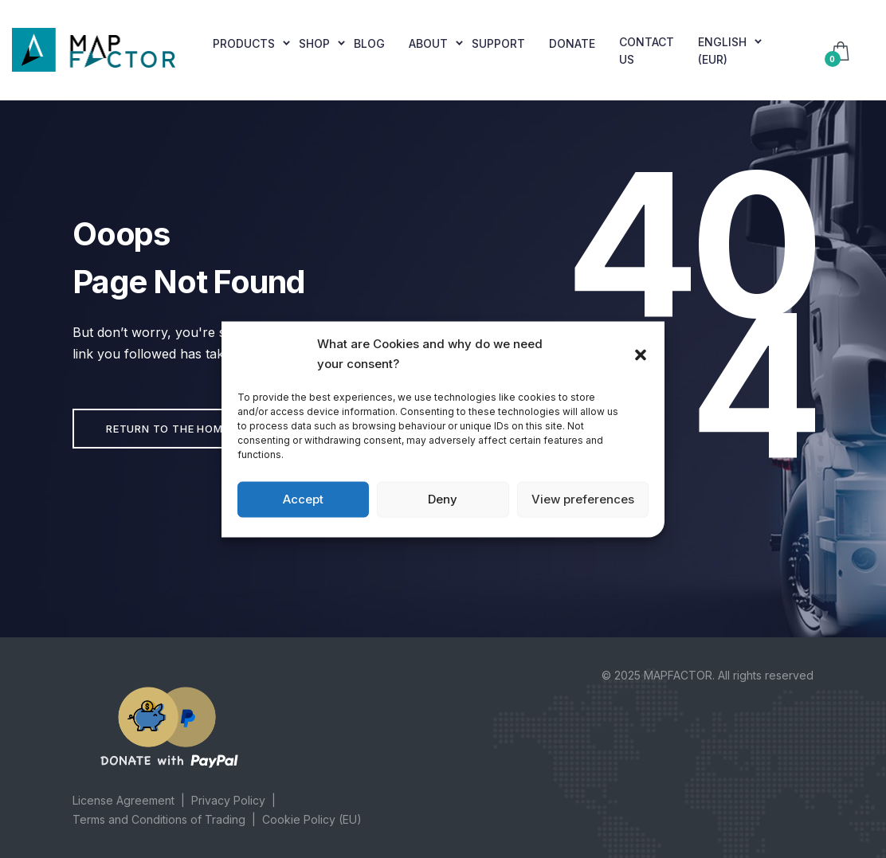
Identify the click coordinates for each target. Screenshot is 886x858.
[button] (641, 354)
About (428, 43)
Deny (442, 499)
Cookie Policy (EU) (312, 819)
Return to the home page (183, 428)
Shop (314, 43)
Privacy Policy (228, 800)
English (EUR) (722, 50)
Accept (303, 499)
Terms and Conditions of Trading (159, 819)
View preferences (582, 499)
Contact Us (646, 50)
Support (498, 43)
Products (244, 43)
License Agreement (123, 800)
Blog (369, 43)
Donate (572, 43)
